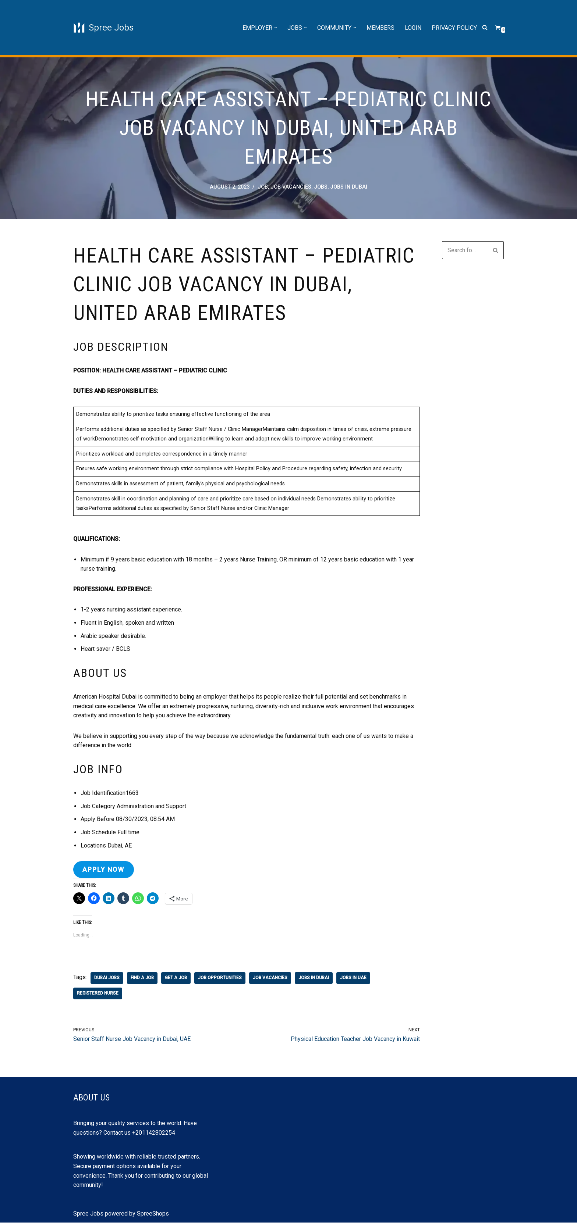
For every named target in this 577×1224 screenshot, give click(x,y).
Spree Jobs (88, 1214)
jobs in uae (353, 979)
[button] (275, 27)
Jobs (321, 187)
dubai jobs (107, 979)
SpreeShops (153, 1214)
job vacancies (290, 187)
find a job (142, 979)
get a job (176, 979)
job (263, 187)
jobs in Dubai (348, 187)
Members (380, 27)
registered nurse (97, 994)
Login (413, 27)
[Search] (485, 28)
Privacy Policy (454, 27)
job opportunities (220, 979)
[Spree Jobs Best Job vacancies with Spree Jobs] (103, 28)
